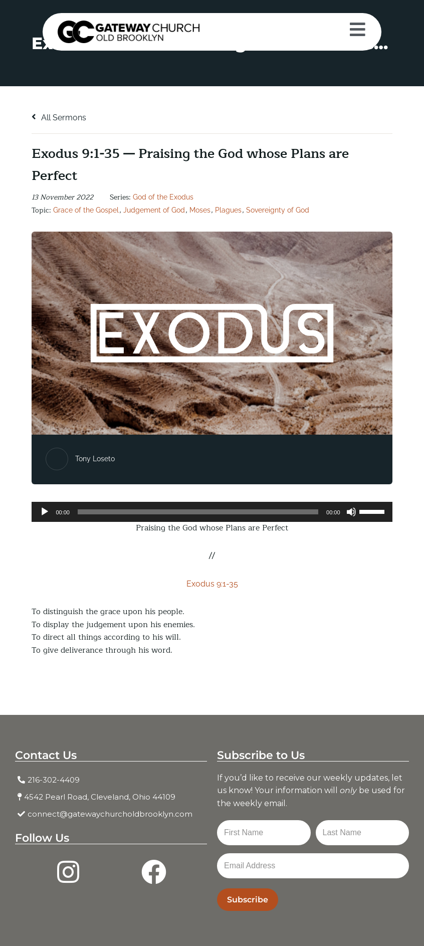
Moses (199, 210)
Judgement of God (154, 210)
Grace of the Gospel (86, 210)
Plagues (228, 210)
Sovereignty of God (277, 210)
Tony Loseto (95, 459)
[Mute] (351, 512)
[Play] (45, 512)
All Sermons (59, 117)
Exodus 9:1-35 (212, 584)
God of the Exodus (163, 197)
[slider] (198, 511)
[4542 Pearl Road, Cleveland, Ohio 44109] (111, 797)
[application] (212, 512)
